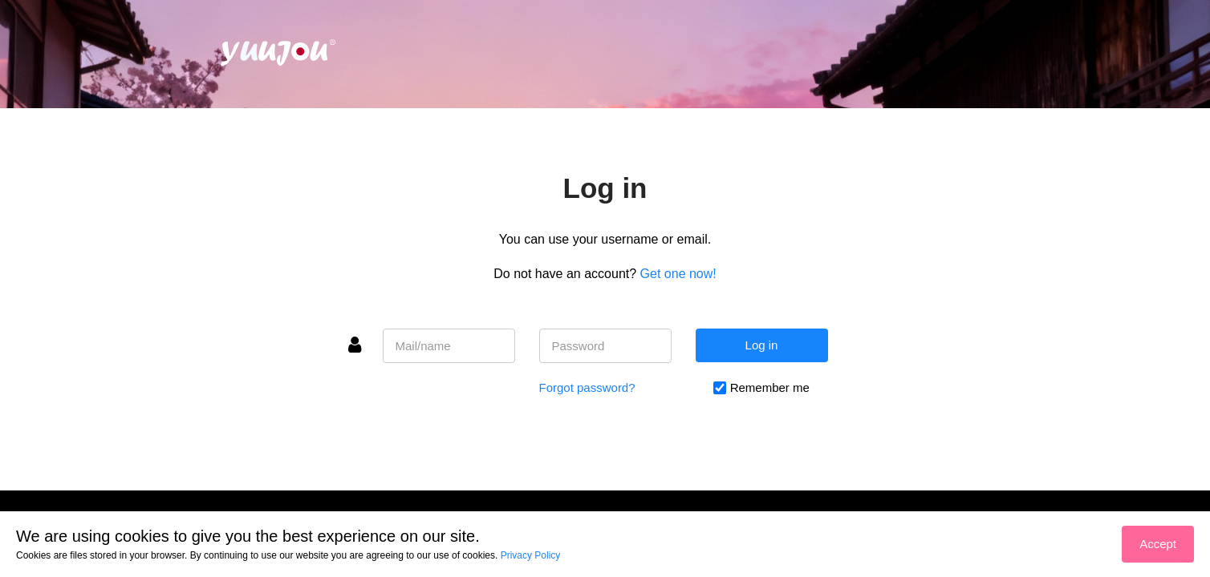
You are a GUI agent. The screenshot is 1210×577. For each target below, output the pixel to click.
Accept (1157, 544)
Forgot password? (587, 387)
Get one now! (678, 273)
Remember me (770, 387)
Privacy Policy (531, 555)
